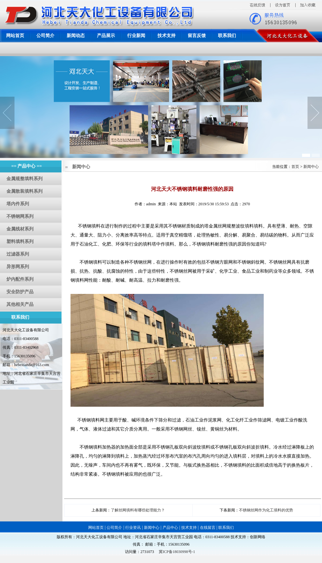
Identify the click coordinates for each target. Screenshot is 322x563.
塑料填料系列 (19, 241)
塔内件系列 (17, 203)
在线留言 (207, 527)
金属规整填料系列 (24, 178)
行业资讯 (133, 527)
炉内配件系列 (19, 279)
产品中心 (170, 527)
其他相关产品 (19, 304)
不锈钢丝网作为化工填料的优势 (266, 510)
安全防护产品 (19, 291)
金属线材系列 (19, 229)
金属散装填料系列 (24, 191)
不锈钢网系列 (19, 216)
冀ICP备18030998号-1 (177, 551)
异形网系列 (17, 266)
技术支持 (166, 35)
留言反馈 (197, 35)
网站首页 (15, 35)
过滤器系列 (17, 254)
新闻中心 (311, 166)
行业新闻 (136, 35)
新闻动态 (76, 35)
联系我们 (227, 35)
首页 (295, 166)
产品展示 (106, 35)
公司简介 (45, 35)
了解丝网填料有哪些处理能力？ (138, 510)
